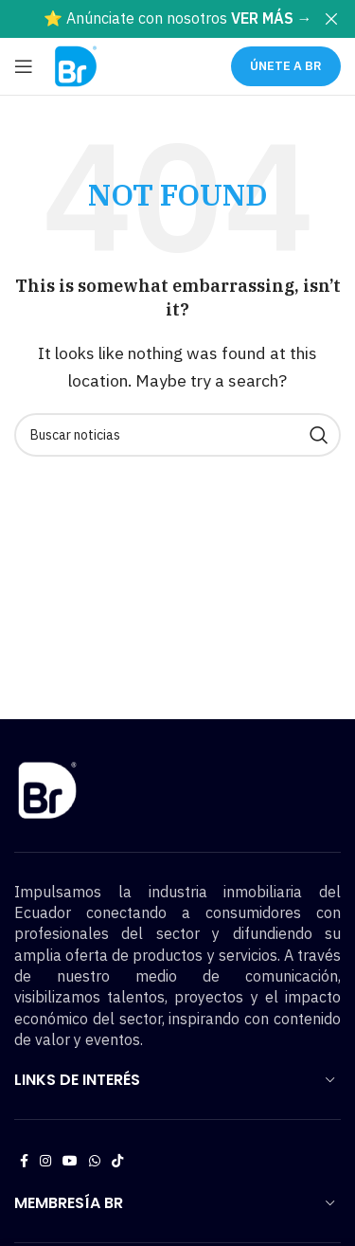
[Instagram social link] (45, 1161)
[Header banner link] (149, 19)
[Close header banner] (331, 19)
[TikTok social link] (117, 1161)
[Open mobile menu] (24, 66)
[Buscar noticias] (177, 435)
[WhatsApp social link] (94, 1161)
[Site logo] (75, 64)
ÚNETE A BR (286, 66)
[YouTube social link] (70, 1161)
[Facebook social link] (24, 1161)
